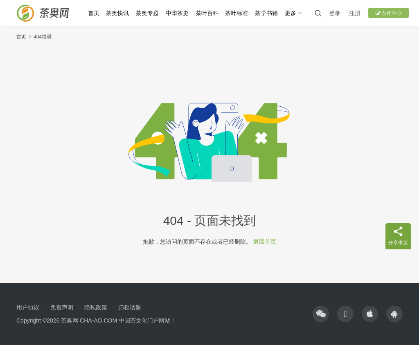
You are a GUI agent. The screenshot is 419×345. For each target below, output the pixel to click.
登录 (336, 13)
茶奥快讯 (119, 13)
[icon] (321, 314)
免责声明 (61, 307)
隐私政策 (95, 307)
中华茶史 (179, 13)
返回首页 (264, 241)
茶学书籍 (268, 13)
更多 (292, 13)
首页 (95, 13)
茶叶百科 (208, 13)
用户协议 (27, 307)
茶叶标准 (238, 13)
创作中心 (388, 13)
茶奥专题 (149, 13)
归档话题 (129, 307)
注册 (357, 13)
